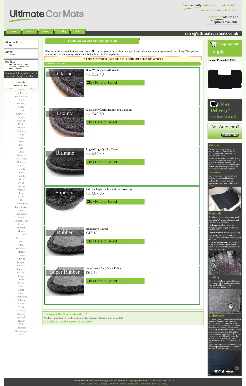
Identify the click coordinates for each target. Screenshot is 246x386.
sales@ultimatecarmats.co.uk (211, 33)
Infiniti (21, 175)
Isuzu (21, 179)
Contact (46, 31)
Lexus (21, 217)
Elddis (21, 137)
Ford (21, 151)
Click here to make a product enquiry (68, 321)
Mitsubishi (21, 248)
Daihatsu (21, 131)
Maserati (21, 227)
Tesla (21, 307)
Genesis (21, 155)
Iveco (21, 182)
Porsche (21, 269)
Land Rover (21, 206)
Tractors (21, 313)
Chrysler (21, 117)
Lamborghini (21, 203)
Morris (21, 251)
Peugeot (21, 262)
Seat (21, 286)
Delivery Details (117, 383)
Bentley (21, 103)
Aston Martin (21, 96)
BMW (21, 106)
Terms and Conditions (139, 383)
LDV (21, 210)
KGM (21, 196)
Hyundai (21, 169)
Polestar (21, 265)
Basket (78, 31)
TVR (21, 324)
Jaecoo (21, 186)
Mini (21, 244)
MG (21, 241)
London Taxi (21, 220)
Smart (21, 293)
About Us (29, 31)
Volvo (21, 334)
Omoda (21, 258)
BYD (21, 110)
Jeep (21, 193)
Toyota (21, 310)
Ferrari (21, 141)
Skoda (21, 289)
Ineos (21, 172)
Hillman (21, 162)
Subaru (21, 300)
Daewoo (21, 127)
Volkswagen (21, 331)
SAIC (21, 282)
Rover (21, 275)
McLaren (21, 234)
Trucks (21, 320)
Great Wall (21, 158)
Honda (21, 165)
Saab (21, 279)
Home (14, 31)
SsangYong (21, 296)
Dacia (21, 124)
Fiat (21, 144)
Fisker (21, 148)
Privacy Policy (159, 383)
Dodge (21, 134)
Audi (21, 100)
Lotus (21, 224)
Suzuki (21, 303)
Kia (21, 200)
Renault (21, 272)
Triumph (21, 317)
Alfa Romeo (21, 93)
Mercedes (21, 238)
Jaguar (21, 189)
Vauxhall (21, 327)
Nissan (21, 255)
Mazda (21, 231)
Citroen (21, 120)
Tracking (61, 31)
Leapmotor (21, 213)
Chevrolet (21, 113)
